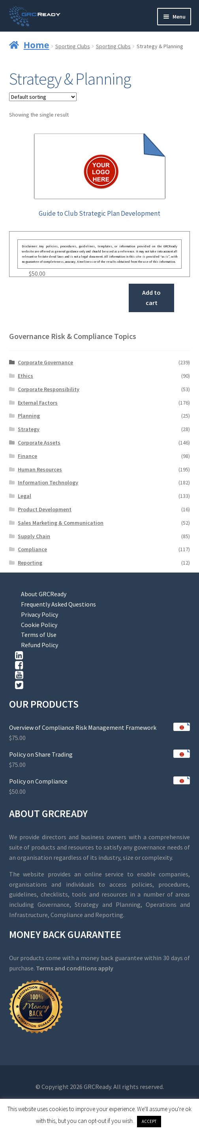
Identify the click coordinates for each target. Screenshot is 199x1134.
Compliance (32, 549)
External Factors (38, 402)
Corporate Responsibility (48, 389)
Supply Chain (34, 536)
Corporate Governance (45, 362)
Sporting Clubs (72, 46)
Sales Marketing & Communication (60, 522)
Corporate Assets (39, 442)
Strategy (28, 429)
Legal (24, 495)
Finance (27, 456)
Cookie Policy (39, 625)
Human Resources (40, 469)
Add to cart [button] (151, 297)
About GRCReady (43, 594)
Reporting (30, 562)
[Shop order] (43, 96)
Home (36, 45)
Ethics (25, 375)
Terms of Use (38, 635)
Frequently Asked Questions (58, 604)
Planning (29, 415)
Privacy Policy (39, 614)
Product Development (44, 509)
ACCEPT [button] (149, 1121)
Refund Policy (39, 645)
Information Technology (48, 482)
